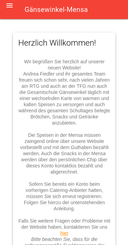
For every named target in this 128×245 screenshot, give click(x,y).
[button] (9, 9)
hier (64, 233)
